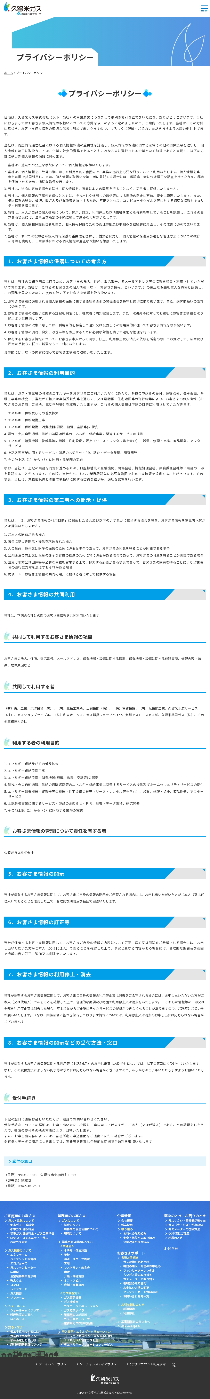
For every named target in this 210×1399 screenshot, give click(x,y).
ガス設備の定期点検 (136, 1262)
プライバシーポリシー (54, 1364)
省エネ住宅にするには (24, 1331)
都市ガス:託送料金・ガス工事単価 (32, 1233)
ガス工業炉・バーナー (78, 1319)
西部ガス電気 (18, 1242)
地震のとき (175, 1238)
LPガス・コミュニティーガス (29, 1238)
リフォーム (17, 1298)
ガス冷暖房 (71, 1302)
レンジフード (18, 1289)
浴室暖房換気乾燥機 (23, 1276)
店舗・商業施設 (74, 1285)
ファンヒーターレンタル (139, 1270)
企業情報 (124, 1215)
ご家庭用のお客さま (19, 1215)
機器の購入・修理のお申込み (142, 1266)
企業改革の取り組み (136, 1242)
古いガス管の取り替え (137, 1275)
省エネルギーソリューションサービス (88, 1344)
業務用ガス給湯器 (75, 1314)
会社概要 (127, 1220)
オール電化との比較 (23, 1340)
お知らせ (171, 1248)
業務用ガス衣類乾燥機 (78, 1323)
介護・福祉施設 (74, 1276)
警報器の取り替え (134, 1283)
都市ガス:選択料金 (22, 1229)
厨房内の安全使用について (81, 1229)
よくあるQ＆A (130, 1326)
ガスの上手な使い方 (23, 1336)
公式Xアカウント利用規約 (147, 1364)
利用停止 (129, 1313)
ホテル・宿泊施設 (75, 1250)
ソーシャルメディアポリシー (100, 1364)
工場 (67, 1263)
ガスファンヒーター (23, 1267)
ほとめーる (17, 1319)
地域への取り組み (134, 1233)
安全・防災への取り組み (139, 1238)
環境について (72, 1233)
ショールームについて (24, 1310)
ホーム (8, 73)
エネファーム (18, 1255)
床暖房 (14, 1272)
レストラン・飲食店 (77, 1267)
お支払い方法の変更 (136, 1288)
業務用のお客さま (72, 1215)
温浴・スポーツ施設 (77, 1259)
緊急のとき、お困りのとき (185, 1215)
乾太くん (16, 1280)
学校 (67, 1255)
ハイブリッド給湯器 (23, 1259)
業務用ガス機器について (78, 1242)
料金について (72, 1225)
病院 (67, 1272)
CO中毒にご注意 (178, 1233)
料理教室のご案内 (21, 1314)
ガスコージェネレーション (81, 1306)
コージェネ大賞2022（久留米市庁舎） (89, 1336)
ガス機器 (16, 1293)
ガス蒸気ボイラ (74, 1310)
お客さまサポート (131, 1252)
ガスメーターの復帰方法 (184, 1229)
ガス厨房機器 (72, 1297)
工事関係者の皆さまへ (135, 1321)
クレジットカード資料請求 (140, 1292)
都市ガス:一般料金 (22, 1225)
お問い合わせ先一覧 (136, 1296)
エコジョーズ (18, 1263)
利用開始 (129, 1309)
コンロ (14, 1285)
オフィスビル (72, 1280)
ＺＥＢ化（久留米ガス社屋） (82, 1340)
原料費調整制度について (26, 1344)
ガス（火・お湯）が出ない (185, 1225)
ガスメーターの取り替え (139, 1279)
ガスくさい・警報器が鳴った (187, 1220)
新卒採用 (127, 1225)
